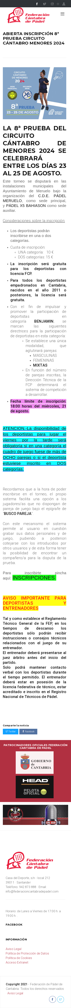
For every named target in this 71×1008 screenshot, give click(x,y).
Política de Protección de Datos (27, 953)
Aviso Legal (13, 949)
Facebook (28, 731)
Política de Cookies (19, 958)
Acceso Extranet (17, 962)
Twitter (11, 731)
